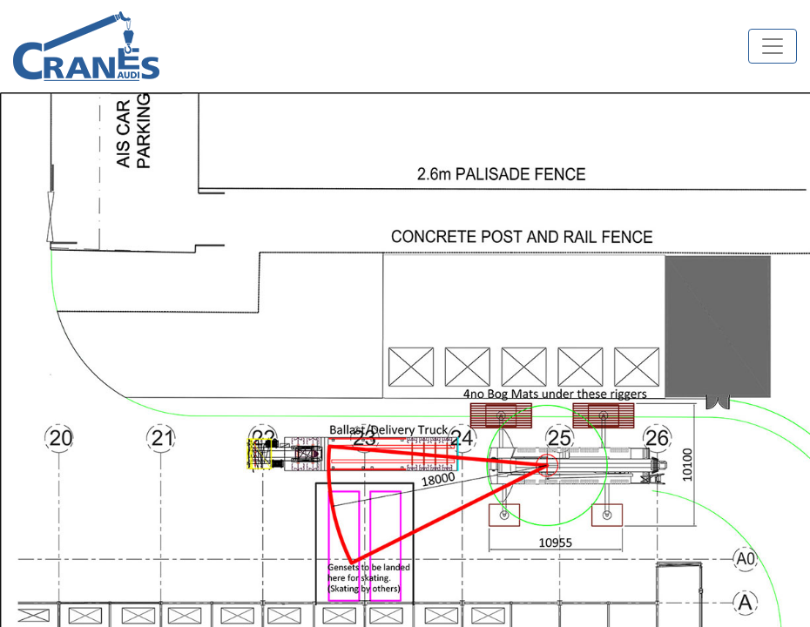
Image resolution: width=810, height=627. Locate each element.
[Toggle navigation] (772, 46)
